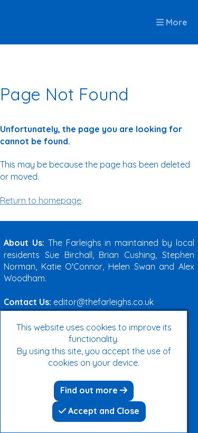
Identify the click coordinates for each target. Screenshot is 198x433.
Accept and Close (99, 411)
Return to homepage (40, 200)
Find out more (93, 390)
